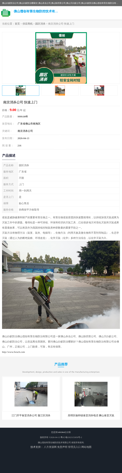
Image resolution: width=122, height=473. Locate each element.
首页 (17, 23)
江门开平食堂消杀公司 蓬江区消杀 (31, 415)
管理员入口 (74, 447)
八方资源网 (50, 447)
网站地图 (86, 447)
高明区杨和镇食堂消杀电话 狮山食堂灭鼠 (91, 415)
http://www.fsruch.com (13, 352)
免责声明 (62, 447)
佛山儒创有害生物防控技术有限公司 (54, 442)
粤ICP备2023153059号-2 (71, 437)
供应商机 (28, 23)
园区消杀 (40, 23)
